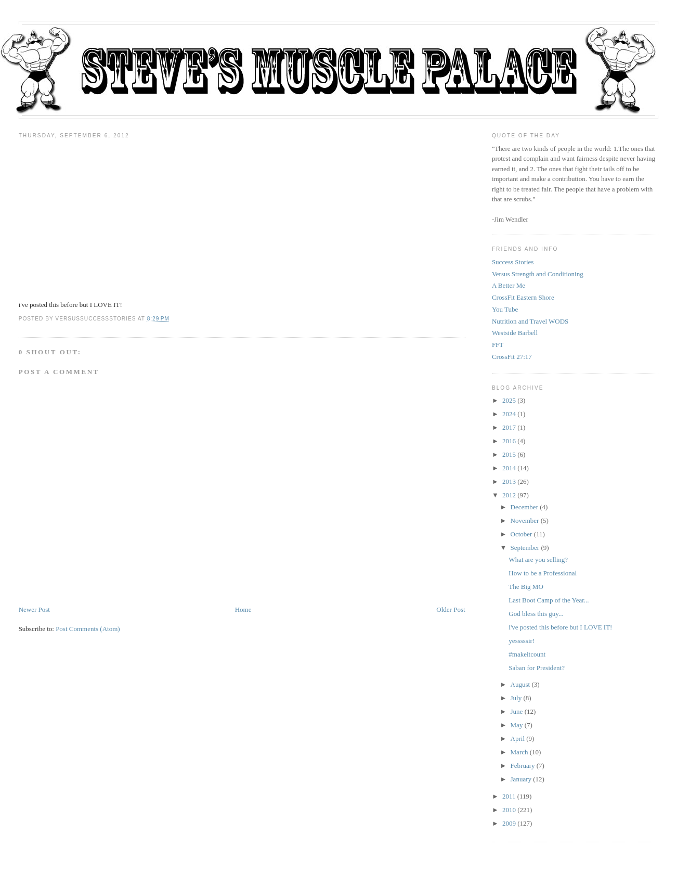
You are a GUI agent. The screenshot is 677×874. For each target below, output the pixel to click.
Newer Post (34, 609)
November (525, 520)
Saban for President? (537, 668)
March (519, 752)
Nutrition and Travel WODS (530, 321)
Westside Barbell (515, 333)
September (525, 547)
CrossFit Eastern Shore (523, 297)
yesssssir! (522, 641)
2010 (509, 810)
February (523, 765)
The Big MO (526, 586)
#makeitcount (527, 654)
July (516, 698)
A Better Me (508, 285)
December (524, 507)
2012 (509, 495)
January (521, 779)
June (517, 711)
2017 (509, 427)
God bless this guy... (536, 614)
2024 (509, 414)
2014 (509, 468)
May (517, 725)
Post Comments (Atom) (88, 629)
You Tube (505, 309)
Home (243, 609)
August (520, 684)
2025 (509, 400)
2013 (509, 481)
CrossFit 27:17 (512, 357)
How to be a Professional (543, 573)
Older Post (450, 609)
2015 (509, 454)
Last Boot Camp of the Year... (549, 600)
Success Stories (513, 262)
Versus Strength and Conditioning (537, 274)
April (518, 738)
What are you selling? (538, 559)
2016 (509, 441)
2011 (509, 796)
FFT (497, 345)
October (521, 534)
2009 (509, 823)
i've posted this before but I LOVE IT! (560, 627)
